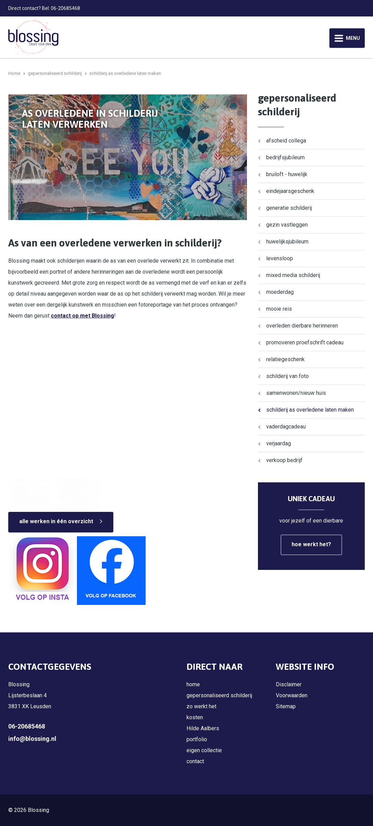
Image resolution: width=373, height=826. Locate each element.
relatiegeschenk (285, 359)
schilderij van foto (287, 376)
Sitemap (286, 706)
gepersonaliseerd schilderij (219, 695)
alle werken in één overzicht (56, 521)
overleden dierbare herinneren (302, 325)
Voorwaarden (291, 695)
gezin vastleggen (287, 224)
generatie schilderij (289, 208)
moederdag (280, 292)
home (193, 684)
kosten (194, 717)
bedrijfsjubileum (285, 157)
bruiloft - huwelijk (286, 174)
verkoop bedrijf (284, 460)
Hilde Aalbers (202, 728)
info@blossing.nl (32, 738)
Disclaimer (289, 684)
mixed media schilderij (293, 275)
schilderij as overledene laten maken (310, 409)
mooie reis (279, 309)
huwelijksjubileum (287, 241)
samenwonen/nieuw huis (296, 393)
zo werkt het (201, 706)
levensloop (279, 258)
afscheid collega (286, 140)
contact (195, 761)
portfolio (196, 739)
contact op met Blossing (82, 315)
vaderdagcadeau (286, 426)
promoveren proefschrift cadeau (304, 342)
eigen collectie (204, 750)
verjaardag (278, 443)
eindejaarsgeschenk (290, 191)
